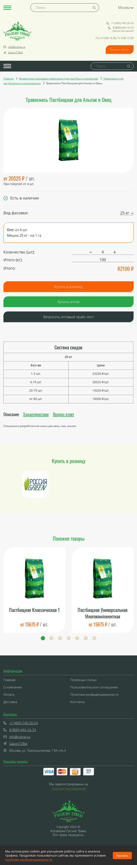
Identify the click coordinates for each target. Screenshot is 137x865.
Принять (122, 855)
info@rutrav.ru (14, 47)
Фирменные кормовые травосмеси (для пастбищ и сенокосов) (58, 78)
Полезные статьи (83, 680)
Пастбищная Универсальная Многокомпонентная (103, 613)
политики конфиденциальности (28, 859)
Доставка (10, 702)
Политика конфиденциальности (94, 694)
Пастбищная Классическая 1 (34, 610)
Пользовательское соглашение (94, 687)
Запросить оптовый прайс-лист (68, 316)
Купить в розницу (68, 286)
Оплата (8, 694)
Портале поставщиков (69, 788)
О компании (12, 687)
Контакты (77, 702)
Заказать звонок (119, 49)
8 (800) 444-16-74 (121, 28)
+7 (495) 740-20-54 (120, 23)
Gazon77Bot (13, 52)
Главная (8, 78)
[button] (43, 638)
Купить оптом (69, 301)
